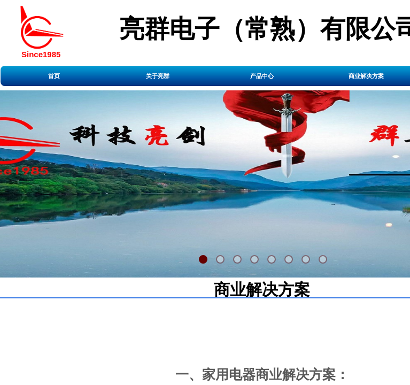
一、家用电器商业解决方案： (262, 374)
